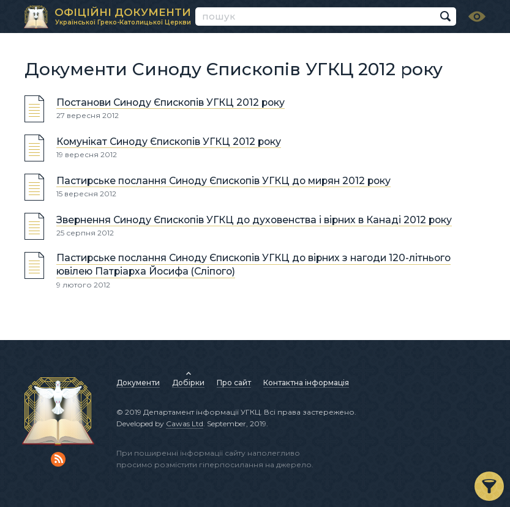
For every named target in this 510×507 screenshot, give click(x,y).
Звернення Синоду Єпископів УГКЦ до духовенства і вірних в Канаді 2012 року (254, 220)
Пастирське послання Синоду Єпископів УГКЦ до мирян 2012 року (223, 181)
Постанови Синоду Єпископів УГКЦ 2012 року (170, 102)
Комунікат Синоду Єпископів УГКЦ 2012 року (168, 141)
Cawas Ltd (184, 423)
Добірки (188, 382)
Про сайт (234, 382)
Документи (138, 382)
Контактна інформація (306, 382)
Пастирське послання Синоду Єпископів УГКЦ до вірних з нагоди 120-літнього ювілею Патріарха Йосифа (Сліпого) (253, 265)
